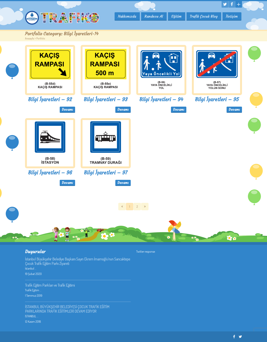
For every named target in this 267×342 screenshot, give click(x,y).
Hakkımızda (126, 16)
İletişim (232, 16)
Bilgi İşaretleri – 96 (50, 173)
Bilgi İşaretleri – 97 (105, 173)
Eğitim (176, 16)
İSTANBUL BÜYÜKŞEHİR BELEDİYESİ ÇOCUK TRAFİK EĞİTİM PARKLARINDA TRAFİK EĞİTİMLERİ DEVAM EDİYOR (67, 309)
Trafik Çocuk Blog (203, 16)
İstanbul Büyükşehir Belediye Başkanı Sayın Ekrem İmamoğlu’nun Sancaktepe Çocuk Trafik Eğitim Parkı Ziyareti (77, 261)
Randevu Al (153, 16)
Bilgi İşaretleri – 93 (106, 99)
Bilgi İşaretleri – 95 (217, 99)
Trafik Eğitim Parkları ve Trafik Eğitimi (50, 285)
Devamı (67, 109)
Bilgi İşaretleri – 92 (50, 99)
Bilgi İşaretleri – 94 (161, 99)
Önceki (122, 206)
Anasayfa (29, 38)
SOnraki (145, 206)
